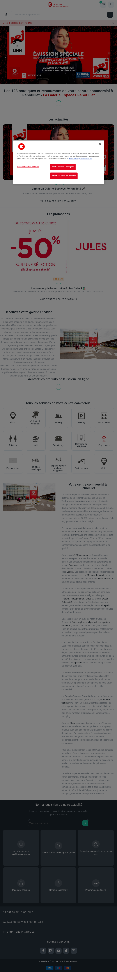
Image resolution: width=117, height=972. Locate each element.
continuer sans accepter (63, 167)
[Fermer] (100, 143)
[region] (58, 162)
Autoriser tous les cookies (64, 175)
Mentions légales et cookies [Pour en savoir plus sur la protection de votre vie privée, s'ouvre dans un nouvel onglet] (80, 158)
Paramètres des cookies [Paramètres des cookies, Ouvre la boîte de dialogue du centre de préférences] (28, 166)
